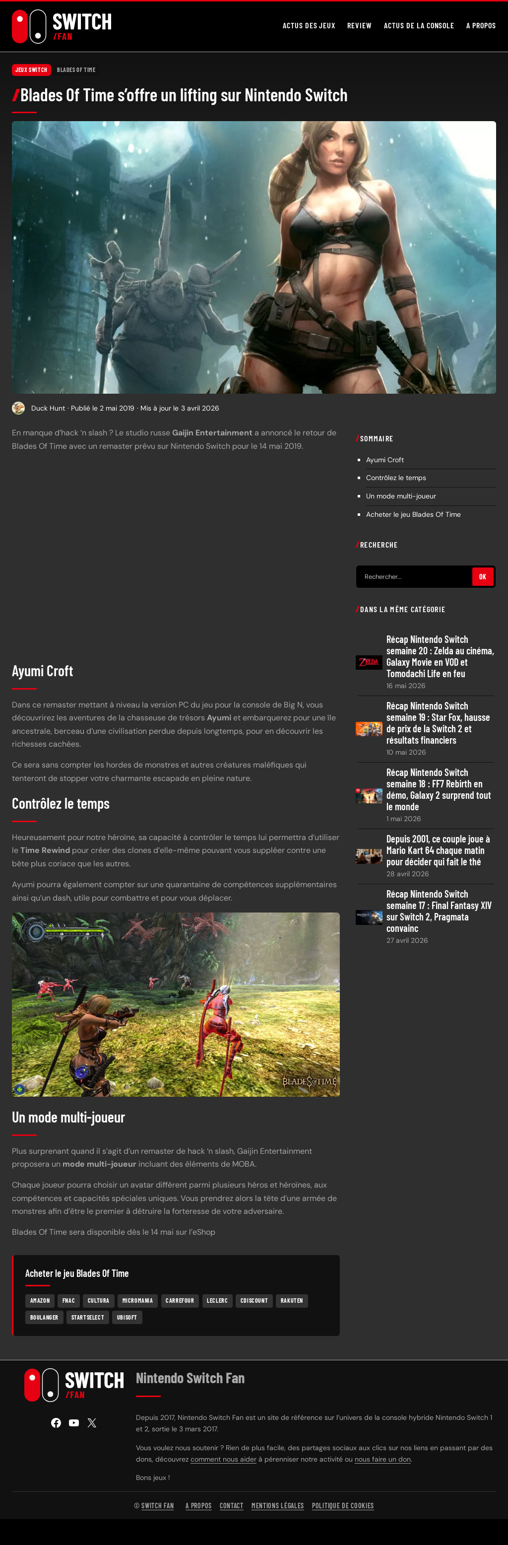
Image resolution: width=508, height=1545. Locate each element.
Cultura (99, 1300)
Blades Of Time (76, 69)
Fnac (69, 1300)
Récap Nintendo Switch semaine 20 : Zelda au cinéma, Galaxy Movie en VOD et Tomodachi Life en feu (440, 656)
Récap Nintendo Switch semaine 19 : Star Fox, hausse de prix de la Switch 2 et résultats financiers (438, 723)
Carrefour (180, 1300)
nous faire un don (383, 1459)
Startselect (88, 1316)
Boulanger (44, 1316)
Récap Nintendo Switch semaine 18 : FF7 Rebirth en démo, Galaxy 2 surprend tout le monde (438, 789)
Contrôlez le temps (396, 477)
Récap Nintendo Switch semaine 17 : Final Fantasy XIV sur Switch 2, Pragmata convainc (439, 911)
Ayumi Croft (385, 459)
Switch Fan (157, 1505)
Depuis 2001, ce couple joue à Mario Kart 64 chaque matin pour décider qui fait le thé (438, 850)
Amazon (40, 1300)
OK (483, 576)
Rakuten (292, 1300)
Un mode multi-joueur (401, 496)
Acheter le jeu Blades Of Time (413, 514)
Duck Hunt (48, 407)
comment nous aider (223, 1459)
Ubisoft (127, 1316)
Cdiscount (254, 1300)
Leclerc (217, 1300)
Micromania (138, 1300)
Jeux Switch (31, 69)
